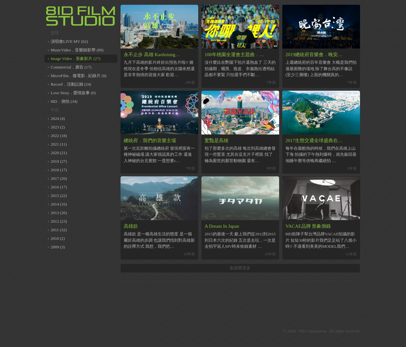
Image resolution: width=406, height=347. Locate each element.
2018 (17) (59, 169)
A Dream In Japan (222, 226)
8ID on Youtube (244, 331)
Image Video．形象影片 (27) (75, 58)
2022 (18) (59, 135)
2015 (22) (59, 195)
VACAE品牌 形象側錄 (308, 226)
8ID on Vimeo (228, 331)
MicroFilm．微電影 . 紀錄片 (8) (79, 75)
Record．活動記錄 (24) (71, 84)
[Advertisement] (240, 299)
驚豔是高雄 (216, 140)
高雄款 (131, 226)
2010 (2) (58, 238)
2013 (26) (59, 212)
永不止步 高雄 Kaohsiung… (152, 54)
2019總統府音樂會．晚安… (314, 54)
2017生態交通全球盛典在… (314, 140)
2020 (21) (59, 152)
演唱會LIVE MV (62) (69, 41)
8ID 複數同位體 (80, 16)
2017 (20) (59, 178)
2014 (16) (59, 204)
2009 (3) (58, 247)
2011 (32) (59, 229)
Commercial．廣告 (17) (71, 67)
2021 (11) (59, 144)
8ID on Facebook (212, 331)
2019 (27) (59, 161)
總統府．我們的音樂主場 (150, 140)
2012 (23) (59, 221)
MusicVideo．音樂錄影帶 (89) (77, 50)
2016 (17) (59, 187)
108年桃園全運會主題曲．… (234, 54)
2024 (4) (58, 118)
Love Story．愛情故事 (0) (73, 92)
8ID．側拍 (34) (64, 101)
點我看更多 (240, 267)
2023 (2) (58, 127)
